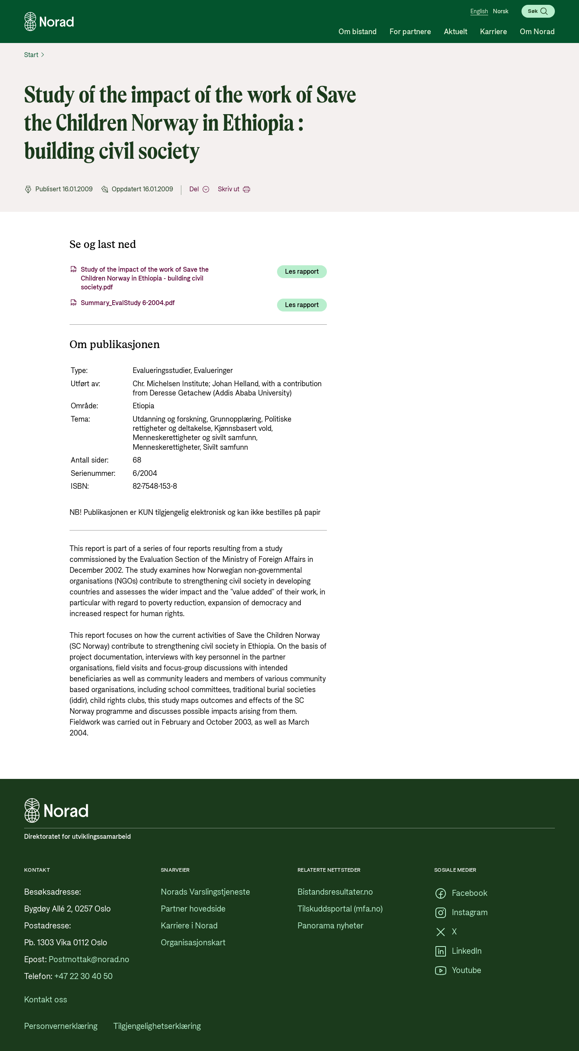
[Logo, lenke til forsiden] (49, 21)
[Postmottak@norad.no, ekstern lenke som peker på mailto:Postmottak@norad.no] (89, 959)
